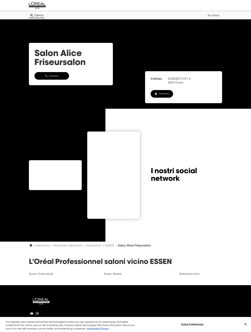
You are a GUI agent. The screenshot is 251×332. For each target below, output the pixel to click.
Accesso (213, 15)
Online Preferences (192, 326)
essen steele (113, 273)
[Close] (245, 326)
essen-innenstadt (41, 273)
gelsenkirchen (189, 273)
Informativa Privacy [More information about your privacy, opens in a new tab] (98, 330)
